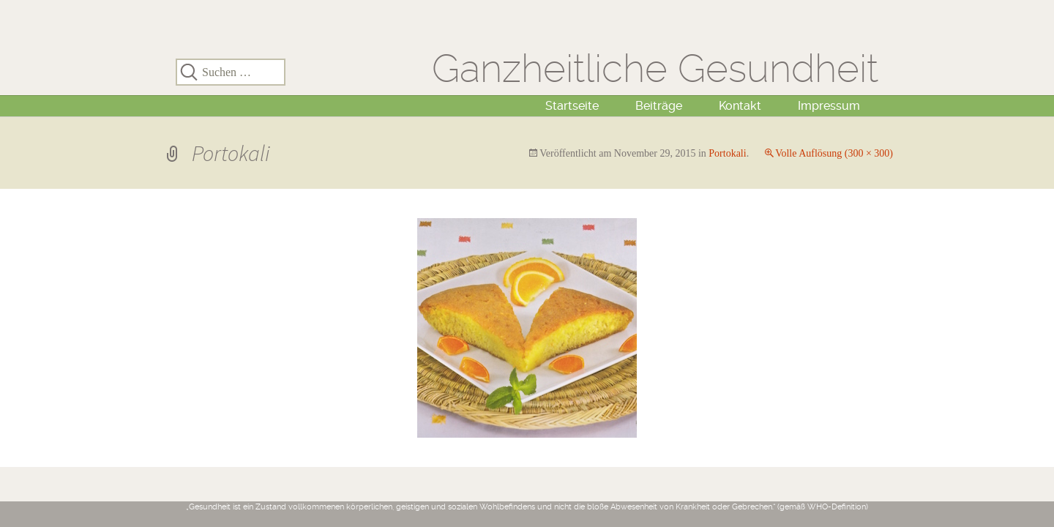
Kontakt (740, 106)
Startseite (572, 106)
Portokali (727, 153)
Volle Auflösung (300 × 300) (834, 153)
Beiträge (658, 106)
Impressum (829, 106)
